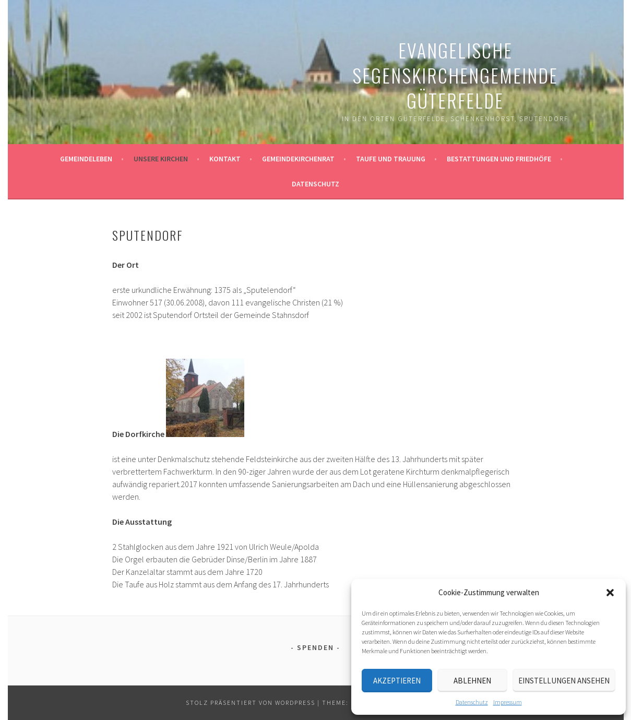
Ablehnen (472, 681)
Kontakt (225, 158)
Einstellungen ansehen (564, 681)
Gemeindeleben (86, 158)
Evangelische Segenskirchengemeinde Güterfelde (455, 75)
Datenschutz (472, 702)
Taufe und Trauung (390, 158)
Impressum (507, 702)
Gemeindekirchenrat (298, 158)
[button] (610, 592)
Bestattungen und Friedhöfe (499, 158)
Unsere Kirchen (161, 158)
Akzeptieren (397, 681)
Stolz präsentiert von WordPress (250, 702)
